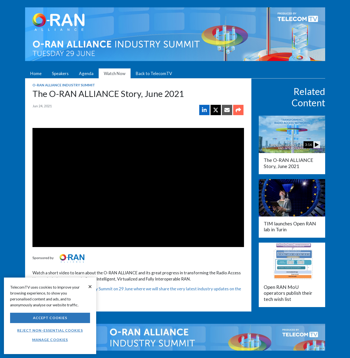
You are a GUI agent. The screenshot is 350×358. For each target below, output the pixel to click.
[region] (50, 316)
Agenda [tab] (86, 73)
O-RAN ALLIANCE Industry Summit (63, 85)
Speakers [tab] (60, 73)
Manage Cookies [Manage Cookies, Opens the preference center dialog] (50, 340)
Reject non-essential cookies (50, 330)
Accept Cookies (50, 318)
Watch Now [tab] (114, 73)
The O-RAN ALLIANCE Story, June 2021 (288, 163)
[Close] (90, 286)
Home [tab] (36, 73)
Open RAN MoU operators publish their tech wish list (288, 293)
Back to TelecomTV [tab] (154, 73)
